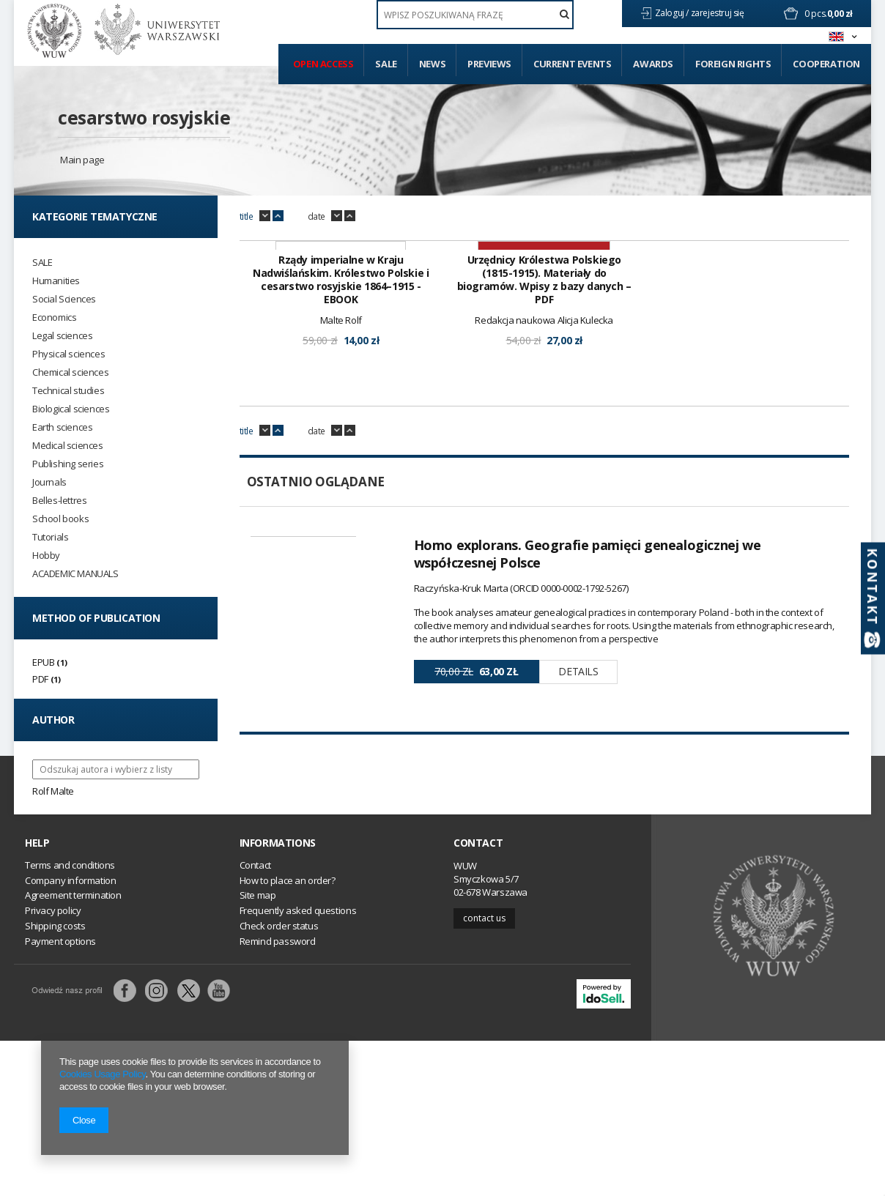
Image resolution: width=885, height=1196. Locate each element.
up (278, 216)
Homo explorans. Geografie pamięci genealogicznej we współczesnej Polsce (587, 739)
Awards (653, 63)
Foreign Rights (733, 63)
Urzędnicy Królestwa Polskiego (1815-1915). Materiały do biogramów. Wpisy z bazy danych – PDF (544, 465)
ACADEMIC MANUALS (75, 574)
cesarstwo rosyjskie (144, 117)
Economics (54, 317)
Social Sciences (64, 299)
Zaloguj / (673, 13)
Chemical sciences (70, 372)
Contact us (484, 1072)
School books (60, 519)
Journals (49, 482)
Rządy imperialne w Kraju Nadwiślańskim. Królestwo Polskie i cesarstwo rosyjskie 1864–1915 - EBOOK (341, 465)
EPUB (43, 662)
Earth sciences (62, 427)
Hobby (46, 555)
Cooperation (826, 63)
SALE (42, 262)
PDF (40, 679)
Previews (489, 63)
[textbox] (475, 14)
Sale (385, 63)
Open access (323, 63)
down (264, 216)
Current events (572, 63)
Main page (82, 159)
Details (578, 856)
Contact (478, 998)
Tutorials (50, 537)
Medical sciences (67, 445)
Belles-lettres (59, 500)
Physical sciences (68, 354)
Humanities (56, 281)
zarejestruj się (719, 13)
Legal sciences (62, 336)
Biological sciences (70, 409)
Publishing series (67, 464)
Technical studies (68, 391)
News (432, 63)
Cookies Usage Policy (102, 1074)
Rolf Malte (53, 791)
